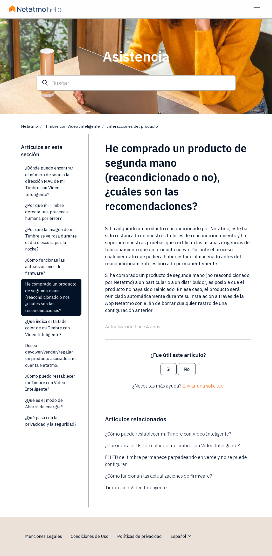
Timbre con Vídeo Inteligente (72, 126)
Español (181, 536)
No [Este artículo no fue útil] (187, 369)
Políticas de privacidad (139, 536)
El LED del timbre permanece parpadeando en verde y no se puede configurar (176, 460)
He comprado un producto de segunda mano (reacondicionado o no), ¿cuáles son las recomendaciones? (50, 297)
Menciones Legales (43, 536)
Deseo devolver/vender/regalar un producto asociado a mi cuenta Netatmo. (50, 355)
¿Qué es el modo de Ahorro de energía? (44, 403)
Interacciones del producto (132, 126)
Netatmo (29, 126)
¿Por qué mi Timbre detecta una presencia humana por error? (47, 211)
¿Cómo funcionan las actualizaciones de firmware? (158, 476)
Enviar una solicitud (203, 386)
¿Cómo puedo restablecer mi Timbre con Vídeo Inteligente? (168, 434)
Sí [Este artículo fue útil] (168, 369)
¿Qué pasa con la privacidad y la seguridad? (50, 421)
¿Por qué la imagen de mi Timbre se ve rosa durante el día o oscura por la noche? (51, 239)
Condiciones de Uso (89, 536)
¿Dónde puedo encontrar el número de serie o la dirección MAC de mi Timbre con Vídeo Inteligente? (49, 181)
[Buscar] (136, 82)
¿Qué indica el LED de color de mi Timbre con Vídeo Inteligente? (172, 446)
